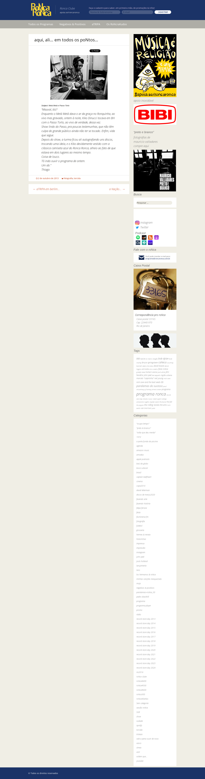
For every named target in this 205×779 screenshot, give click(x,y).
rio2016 (139, 672)
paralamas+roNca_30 (145, 592)
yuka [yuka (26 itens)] (153, 408)
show (138, 716)
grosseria (140, 530)
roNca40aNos (142, 698)
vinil (138, 752)
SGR (138, 712)
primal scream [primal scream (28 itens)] (156, 389)
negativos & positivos (145, 587)
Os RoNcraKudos (116, 24)
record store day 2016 (145, 632)
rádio (138, 614)
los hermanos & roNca (146, 574)
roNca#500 (141, 685)
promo (139, 610)
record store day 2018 (145, 641)
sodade (139, 721)
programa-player (143, 605)
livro (138, 570)
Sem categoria (142, 703)
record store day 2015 (145, 627)
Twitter (141, 227)
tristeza (139, 734)
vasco (138, 743)
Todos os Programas (40, 24)
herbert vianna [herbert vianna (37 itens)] (151, 372)
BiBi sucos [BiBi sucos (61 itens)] (140, 358)
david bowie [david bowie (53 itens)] (159, 365)
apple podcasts (142, 459)
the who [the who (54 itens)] (163, 405)
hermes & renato (143, 534)
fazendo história (143, 503)
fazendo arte (141, 499)
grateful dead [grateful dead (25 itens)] (140, 372)
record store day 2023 (145, 663)
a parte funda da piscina (147, 441)
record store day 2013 (145, 619)
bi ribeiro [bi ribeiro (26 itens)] (149, 359)
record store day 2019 (145, 645)
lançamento (141, 565)
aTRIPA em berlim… (46, 189)
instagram (140, 552)
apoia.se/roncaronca (69, 12)
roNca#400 (141, 681)
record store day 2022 (145, 658)
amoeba (140, 454)
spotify (139, 725)
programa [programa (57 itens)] (166, 389)
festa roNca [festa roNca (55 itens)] (163, 369)
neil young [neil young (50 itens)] (158, 378)
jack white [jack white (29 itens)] (161, 372)
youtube (139, 761)
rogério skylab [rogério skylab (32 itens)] (149, 402)
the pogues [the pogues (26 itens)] (140, 405)
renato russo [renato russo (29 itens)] (147, 399)
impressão (140, 548)
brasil (138, 472)
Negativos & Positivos (72, 24)
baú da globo (142, 463)
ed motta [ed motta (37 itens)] (145, 369)
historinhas (141, 539)
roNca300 (140, 694)
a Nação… (117, 189)
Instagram (144, 222)
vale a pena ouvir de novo (147, 738)
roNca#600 (141, 690)
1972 (138, 437)
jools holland (142, 561)
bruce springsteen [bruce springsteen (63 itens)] (150, 362)
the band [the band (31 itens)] (162, 402)
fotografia (68, 178)
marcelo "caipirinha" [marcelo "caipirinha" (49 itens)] (145, 378)
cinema (139, 481)
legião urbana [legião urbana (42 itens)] (166, 375)
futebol (139, 525)
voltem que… (141, 756)
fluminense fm (142, 516)
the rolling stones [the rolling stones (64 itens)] (151, 404)
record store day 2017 (145, 636)
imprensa (140, 543)
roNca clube (141, 676)
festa (138, 512)
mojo (138, 583)
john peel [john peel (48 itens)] (147, 375)
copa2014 (140, 485)
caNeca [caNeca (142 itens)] (162, 362)
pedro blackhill (142, 596)
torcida (77, 178)
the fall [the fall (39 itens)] (169, 402)
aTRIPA (96, 24)
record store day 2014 (145, 623)
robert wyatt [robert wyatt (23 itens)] (157, 399)
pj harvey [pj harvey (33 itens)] (147, 389)
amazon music (142, 450)
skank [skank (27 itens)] (157, 402)
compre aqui (141, 146)
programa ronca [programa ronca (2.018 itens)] (151, 394)
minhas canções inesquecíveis (149, 579)
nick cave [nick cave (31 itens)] (167, 378)
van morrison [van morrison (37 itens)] (146, 408)
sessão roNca (142, 707)
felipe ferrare (141, 508)
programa (140, 601)
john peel (140, 556)
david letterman (143, 490)
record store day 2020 (145, 650)
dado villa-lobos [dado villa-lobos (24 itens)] (147, 366)
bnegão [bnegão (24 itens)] (155, 359)
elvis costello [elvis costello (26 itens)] (153, 369)
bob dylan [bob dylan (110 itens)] (163, 358)
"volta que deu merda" (146, 432)
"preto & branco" (143, 428)
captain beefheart (143, 477)
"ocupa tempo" (142, 423)
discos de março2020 (145, 494)
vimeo (138, 747)
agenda (139, 445)
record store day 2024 (145, 667)
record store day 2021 (145, 654)
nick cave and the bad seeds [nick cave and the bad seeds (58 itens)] (148, 382)
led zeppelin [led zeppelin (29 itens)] (156, 375)
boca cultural (142, 468)
